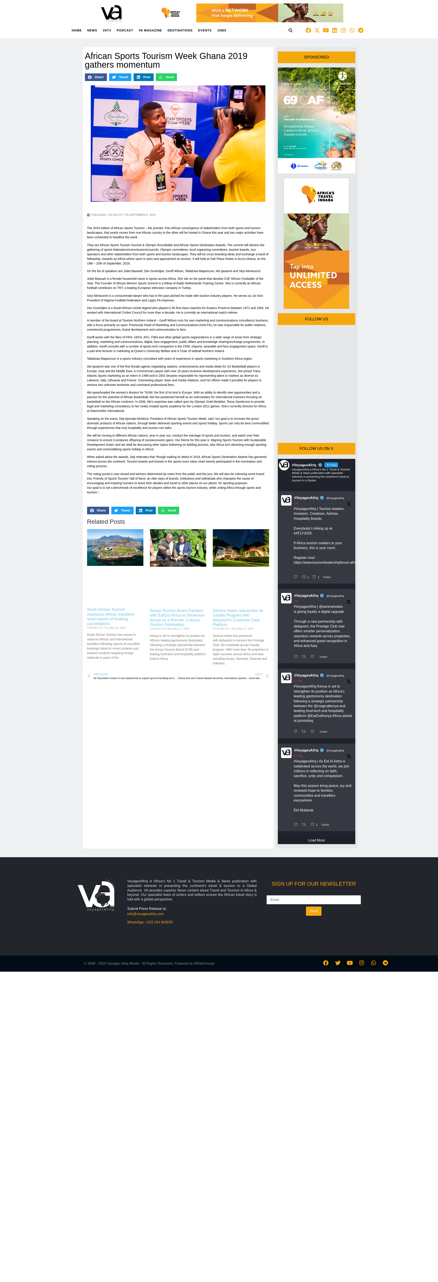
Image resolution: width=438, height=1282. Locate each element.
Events (205, 30)
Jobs (221, 30)
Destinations (180, 30)
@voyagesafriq (335, 498)
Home (77, 30)
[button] (290, 30)
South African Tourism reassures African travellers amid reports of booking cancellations (110, 616)
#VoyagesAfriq (306, 498)
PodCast (125, 30)
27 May (298, 680)
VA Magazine (150, 30)
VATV (107, 30)
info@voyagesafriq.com (145, 914)
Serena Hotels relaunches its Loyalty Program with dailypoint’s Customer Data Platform (238, 617)
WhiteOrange (204, 963)
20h (296, 601)
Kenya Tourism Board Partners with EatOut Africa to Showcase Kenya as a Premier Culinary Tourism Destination (177, 617)
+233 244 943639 (159, 922)
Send (314, 911)
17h (296, 503)
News (92, 30)
